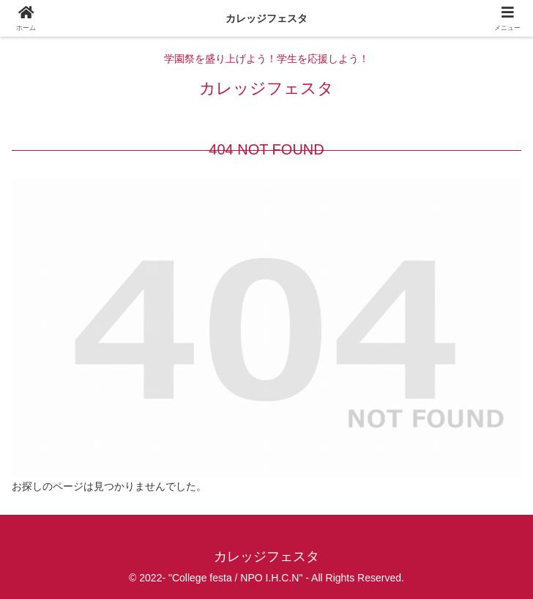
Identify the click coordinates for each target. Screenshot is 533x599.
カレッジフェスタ (266, 18)
